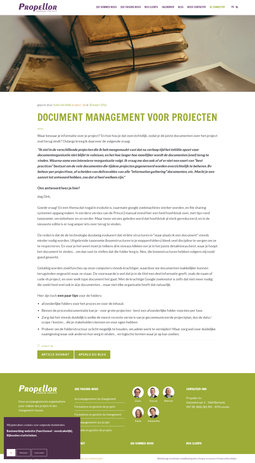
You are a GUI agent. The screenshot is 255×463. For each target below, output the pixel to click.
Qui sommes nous (106, 7)
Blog (181, 7)
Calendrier (168, 7)
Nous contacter (196, 7)
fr (232, 7)
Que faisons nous (130, 7)
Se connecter (217, 7)
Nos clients (151, 7)
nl (237, 7)
